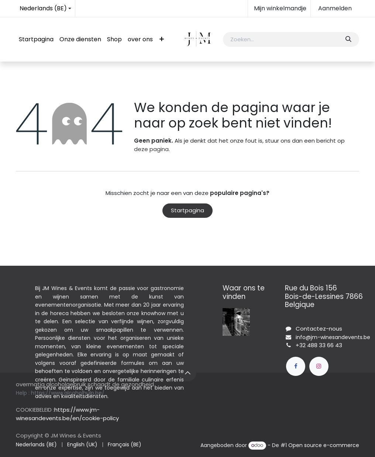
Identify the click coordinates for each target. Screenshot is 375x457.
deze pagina (151, 149)
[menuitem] (36, 39)
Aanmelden (335, 8)
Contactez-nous (319, 328)
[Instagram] (318, 366)
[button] (187, 372)
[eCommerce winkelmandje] (279, 8)
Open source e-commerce (323, 445)
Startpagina (187, 210)
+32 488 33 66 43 (319, 345)
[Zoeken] (348, 39)
